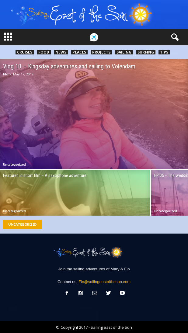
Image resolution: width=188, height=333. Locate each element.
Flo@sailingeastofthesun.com (104, 281)
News (60, 52)
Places (79, 52)
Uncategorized (14, 164)
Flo (5, 74)
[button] (173, 37)
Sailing (124, 52)
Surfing (146, 52)
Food (43, 52)
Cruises (24, 52)
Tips (164, 52)
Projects (101, 52)
